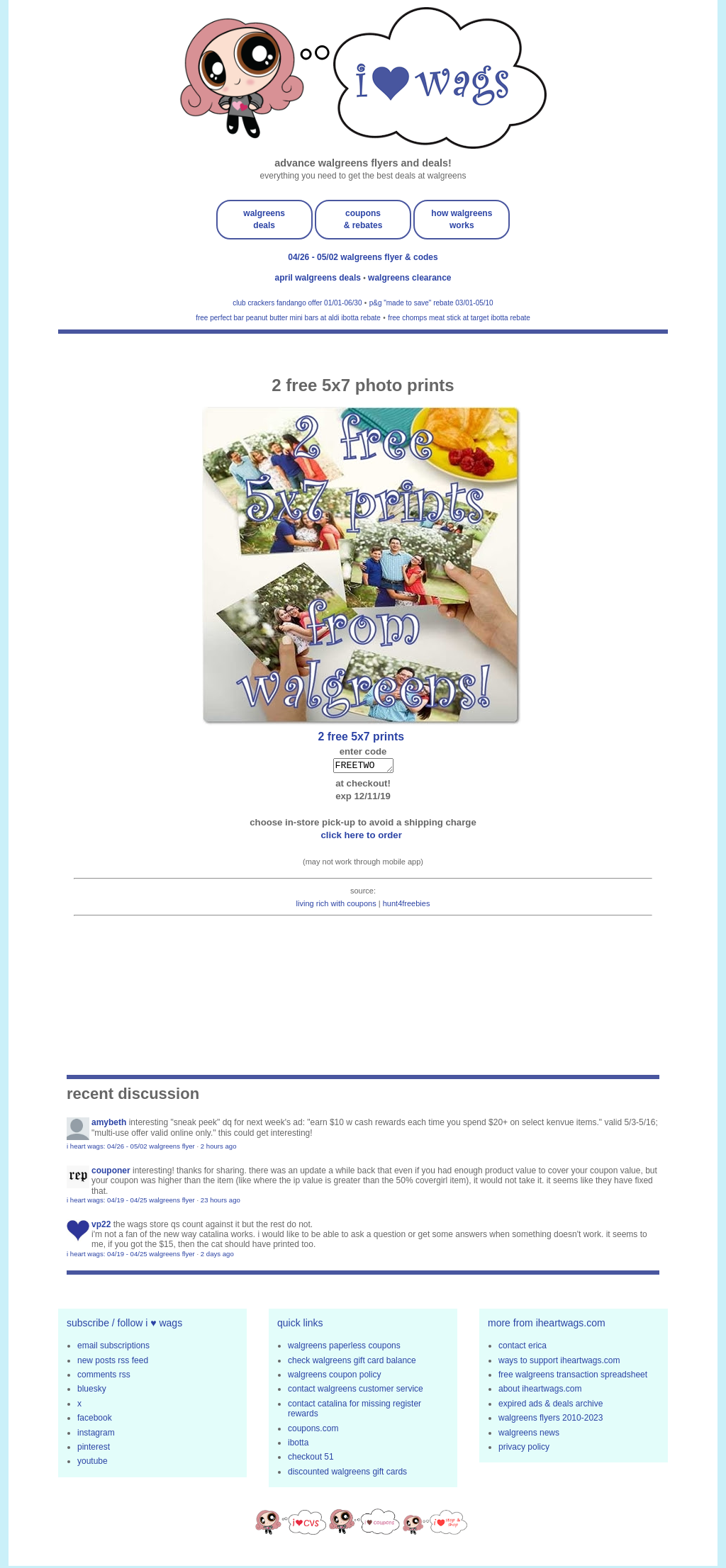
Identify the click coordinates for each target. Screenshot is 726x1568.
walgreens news (528, 1435)
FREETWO (363, 766)
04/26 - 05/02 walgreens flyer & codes (362, 257)
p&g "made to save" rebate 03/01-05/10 (431, 303)
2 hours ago (219, 1148)
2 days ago (217, 1256)
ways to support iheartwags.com (559, 1362)
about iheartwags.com (539, 1391)
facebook (94, 1420)
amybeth (108, 1124)
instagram (96, 1435)
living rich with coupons (336, 905)
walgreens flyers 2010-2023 (550, 1420)
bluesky (91, 1391)
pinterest (93, 1449)
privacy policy (523, 1449)
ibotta (298, 1445)
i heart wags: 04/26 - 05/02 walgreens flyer (131, 1148)
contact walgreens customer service (355, 1391)
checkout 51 (311, 1459)
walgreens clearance (409, 278)
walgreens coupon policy (334, 1377)
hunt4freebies (406, 905)
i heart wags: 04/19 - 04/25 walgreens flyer (131, 1202)
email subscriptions (113, 1348)
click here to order (363, 837)
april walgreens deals (319, 278)
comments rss (103, 1377)
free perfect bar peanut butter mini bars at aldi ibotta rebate (288, 318)
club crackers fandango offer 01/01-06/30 (297, 303)
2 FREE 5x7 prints (363, 737)
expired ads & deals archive (550, 1406)
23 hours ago (220, 1202)
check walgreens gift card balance (352, 1362)
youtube (92, 1463)
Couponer (110, 1173)
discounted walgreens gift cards (347, 1474)
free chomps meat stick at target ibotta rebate (459, 318)
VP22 (101, 1226)
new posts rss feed (112, 1362)
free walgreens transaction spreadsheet (572, 1377)
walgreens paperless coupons (344, 1348)
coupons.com (313, 1431)
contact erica (522, 1348)
